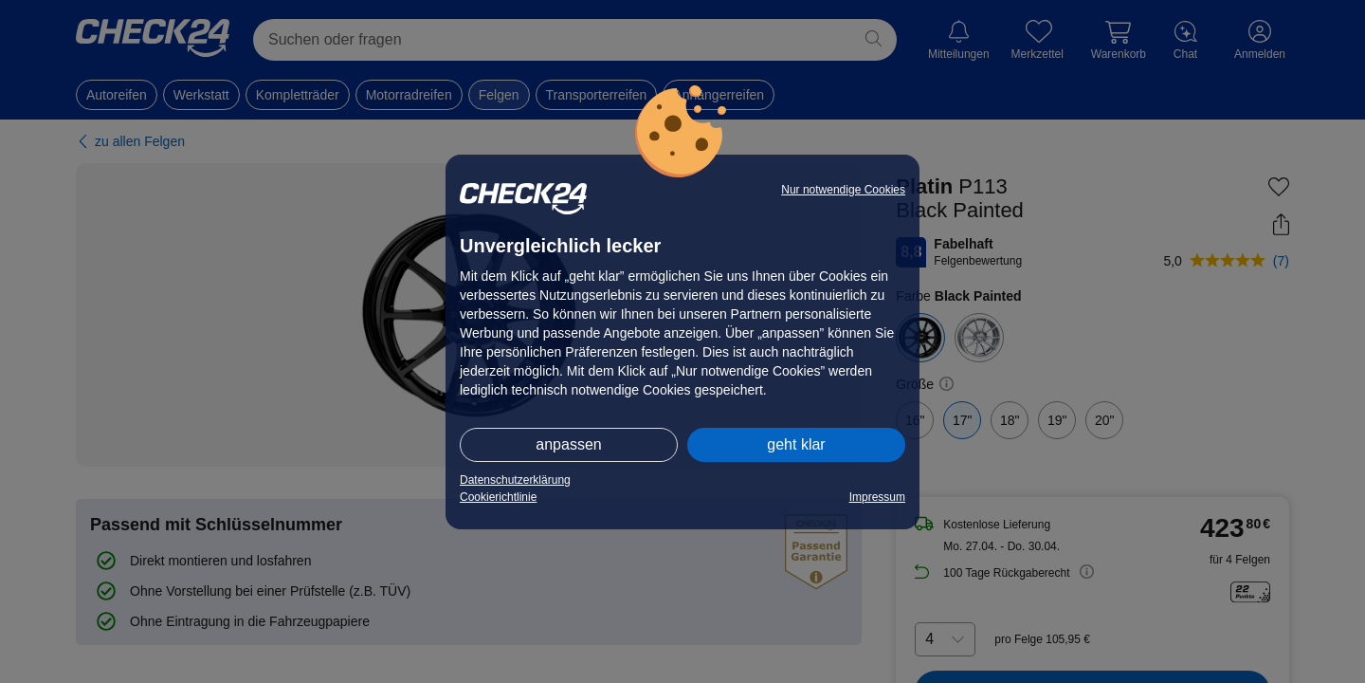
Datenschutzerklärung (515, 480)
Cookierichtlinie (498, 497)
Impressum (877, 497)
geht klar (796, 444)
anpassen (568, 444)
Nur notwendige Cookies (843, 189)
